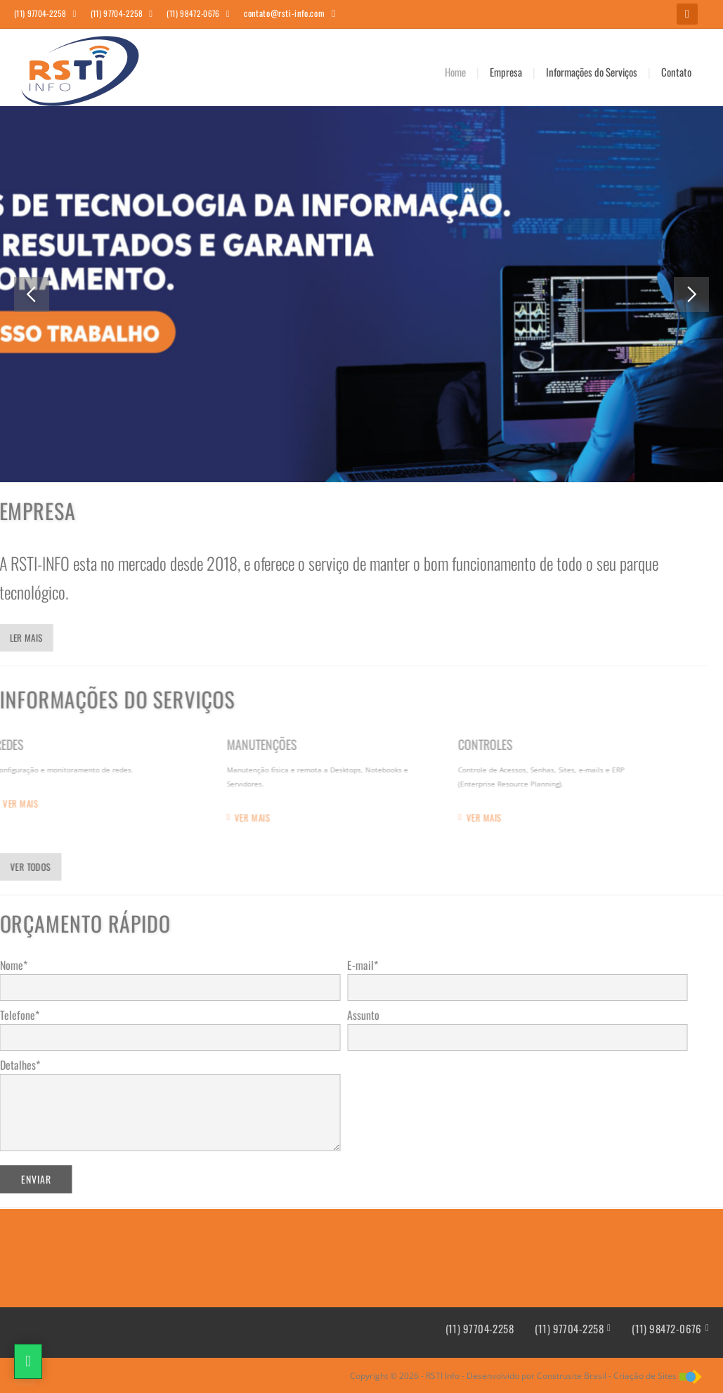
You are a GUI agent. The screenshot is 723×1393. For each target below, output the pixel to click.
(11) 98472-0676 (667, 1328)
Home (455, 71)
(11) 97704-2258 (479, 1328)
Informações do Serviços (591, 71)
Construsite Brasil (571, 1376)
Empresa (506, 71)
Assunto (352, 1015)
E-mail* (351, 965)
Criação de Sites (645, 1376)
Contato (676, 71)
